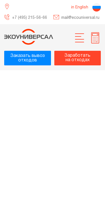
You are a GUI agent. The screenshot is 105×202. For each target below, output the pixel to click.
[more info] (95, 37)
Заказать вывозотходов (27, 58)
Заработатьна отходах (77, 58)
